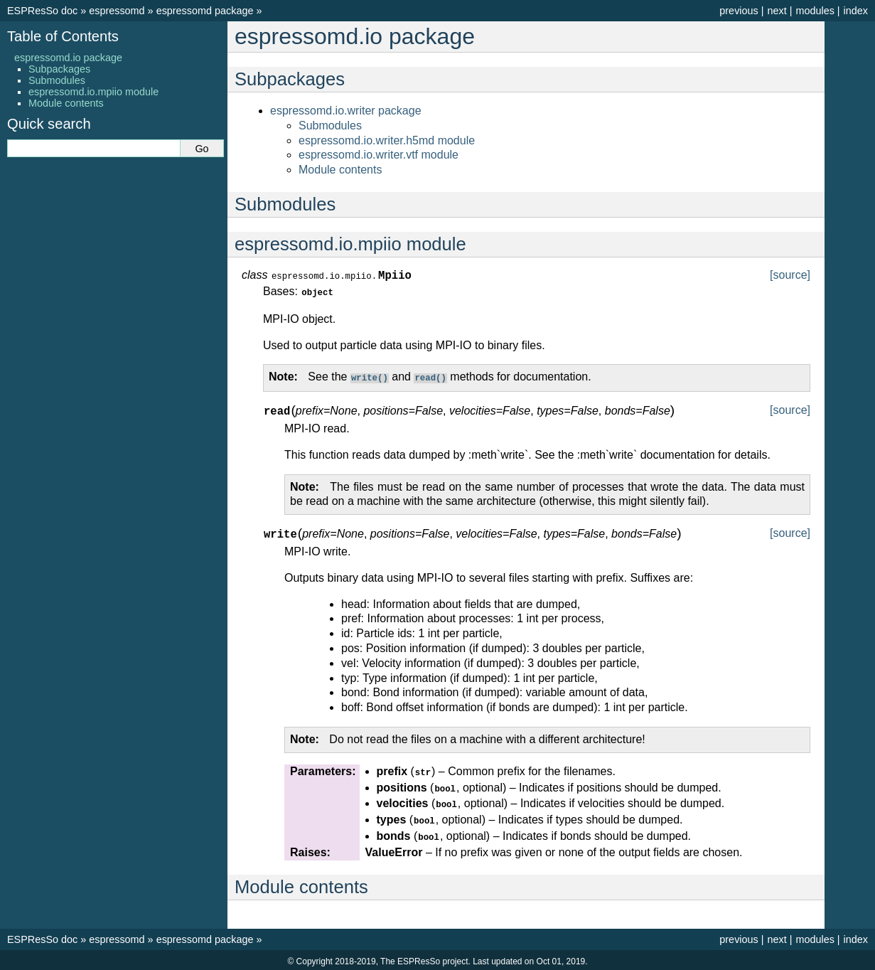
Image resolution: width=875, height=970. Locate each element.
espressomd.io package (68, 57)
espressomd (116, 10)
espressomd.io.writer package (346, 111)
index (856, 10)
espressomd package (205, 10)
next (776, 10)
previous (738, 10)
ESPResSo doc (42, 10)
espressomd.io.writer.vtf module (378, 155)
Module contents (340, 170)
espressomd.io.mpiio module (93, 91)
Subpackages (59, 69)
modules (814, 10)
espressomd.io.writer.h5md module (387, 140)
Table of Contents (63, 36)
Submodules (330, 125)
